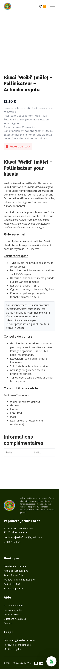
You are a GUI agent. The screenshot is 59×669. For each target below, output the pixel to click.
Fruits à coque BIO (13, 588)
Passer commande (13, 605)
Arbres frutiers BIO (13, 575)
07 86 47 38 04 (12, 542)
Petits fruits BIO (12, 584)
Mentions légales (12, 649)
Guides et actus (12, 614)
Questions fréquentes (15, 618)
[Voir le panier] (42, 6)
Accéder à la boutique (15, 566)
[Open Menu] (52, 6)
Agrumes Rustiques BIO (16, 570)
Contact (8, 623)
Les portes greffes (13, 609)
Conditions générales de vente (19, 640)
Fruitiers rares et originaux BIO (19, 579)
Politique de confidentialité (17, 644)
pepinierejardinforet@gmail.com (23, 537)
